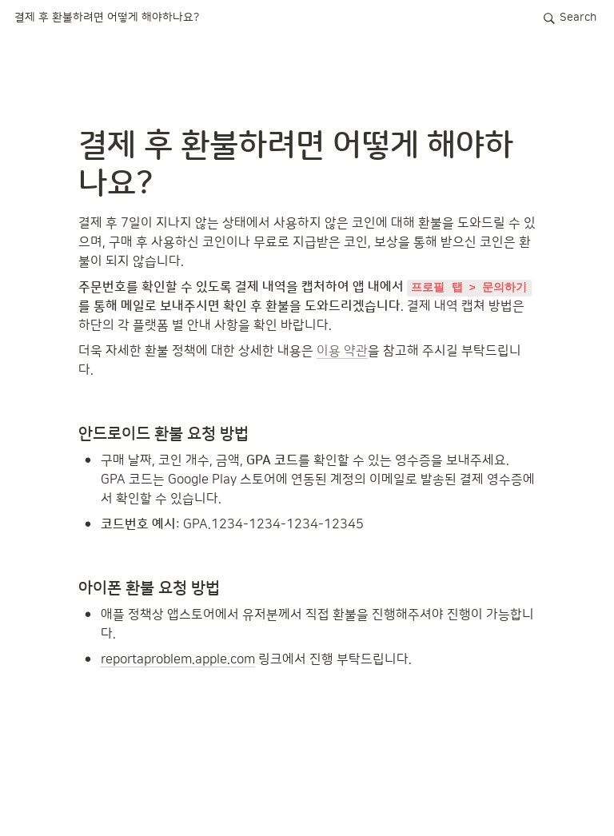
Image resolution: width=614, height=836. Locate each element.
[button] (107, 18)
